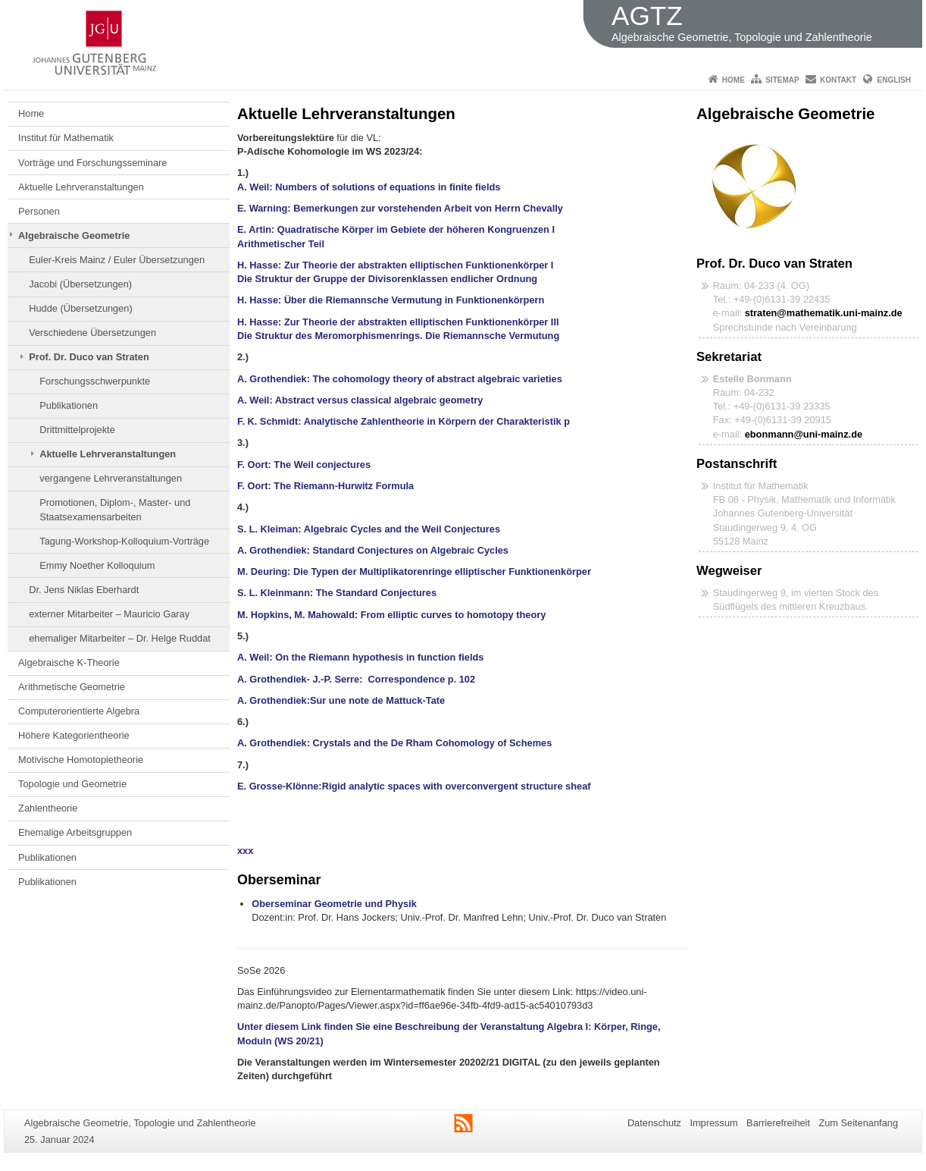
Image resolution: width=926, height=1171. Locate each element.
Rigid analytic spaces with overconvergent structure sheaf (459, 786)
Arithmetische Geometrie (71, 686)
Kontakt (838, 80)
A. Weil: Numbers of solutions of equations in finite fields (371, 187)
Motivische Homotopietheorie (80, 759)
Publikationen (68, 405)
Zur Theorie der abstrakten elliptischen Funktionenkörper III (421, 322)
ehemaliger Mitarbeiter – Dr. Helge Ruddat (120, 638)
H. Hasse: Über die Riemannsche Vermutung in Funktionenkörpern (390, 300)
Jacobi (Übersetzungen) (80, 284)
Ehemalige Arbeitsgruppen (75, 832)
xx (242, 850)
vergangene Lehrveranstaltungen (110, 478)
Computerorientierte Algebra (78, 711)
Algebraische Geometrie (74, 235)
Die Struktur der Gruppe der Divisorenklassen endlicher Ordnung (387, 278)
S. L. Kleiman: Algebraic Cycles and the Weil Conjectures (368, 529)
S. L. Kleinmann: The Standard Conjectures (338, 592)
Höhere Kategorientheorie (74, 735)
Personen (39, 211)
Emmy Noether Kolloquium (97, 565)
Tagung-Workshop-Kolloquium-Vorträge (124, 541)
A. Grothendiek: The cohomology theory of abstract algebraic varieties (399, 379)
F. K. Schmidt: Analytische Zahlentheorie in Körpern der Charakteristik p (403, 421)
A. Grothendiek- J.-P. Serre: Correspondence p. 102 (356, 679)
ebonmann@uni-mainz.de (803, 434)
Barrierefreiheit (778, 1123)
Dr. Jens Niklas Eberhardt (84, 589)
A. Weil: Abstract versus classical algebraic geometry (361, 400)
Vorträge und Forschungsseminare (92, 162)
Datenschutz (654, 1123)
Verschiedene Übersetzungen (92, 332)
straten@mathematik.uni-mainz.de (824, 313)
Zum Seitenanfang (858, 1123)
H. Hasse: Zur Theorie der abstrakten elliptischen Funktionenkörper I (395, 265)
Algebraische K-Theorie (69, 662)
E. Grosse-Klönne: (279, 786)
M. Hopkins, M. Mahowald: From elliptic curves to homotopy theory (391, 614)
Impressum (713, 1123)
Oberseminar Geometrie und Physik (334, 903)
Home (733, 80)
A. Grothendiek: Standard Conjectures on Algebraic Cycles (372, 550)
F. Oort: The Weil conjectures (304, 464)
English (894, 80)
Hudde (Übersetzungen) (81, 308)
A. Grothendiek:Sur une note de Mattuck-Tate (341, 700)
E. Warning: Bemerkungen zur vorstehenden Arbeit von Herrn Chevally (405, 208)
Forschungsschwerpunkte (94, 381)
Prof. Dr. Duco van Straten (89, 357)
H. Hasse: (259, 322)
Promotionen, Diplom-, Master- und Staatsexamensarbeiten (114, 509)
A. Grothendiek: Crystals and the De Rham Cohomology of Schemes (394, 743)
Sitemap (782, 80)
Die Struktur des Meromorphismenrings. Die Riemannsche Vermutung (398, 335)
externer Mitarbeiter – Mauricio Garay (109, 614)
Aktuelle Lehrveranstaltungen (81, 187)
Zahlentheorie (47, 808)
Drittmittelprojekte (77, 429)
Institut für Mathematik (66, 137)
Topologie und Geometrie (72, 784)
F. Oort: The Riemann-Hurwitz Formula (325, 485)
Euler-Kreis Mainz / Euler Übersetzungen (117, 259)
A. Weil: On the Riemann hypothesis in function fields (360, 657)
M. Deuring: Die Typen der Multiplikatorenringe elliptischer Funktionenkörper (414, 571)
